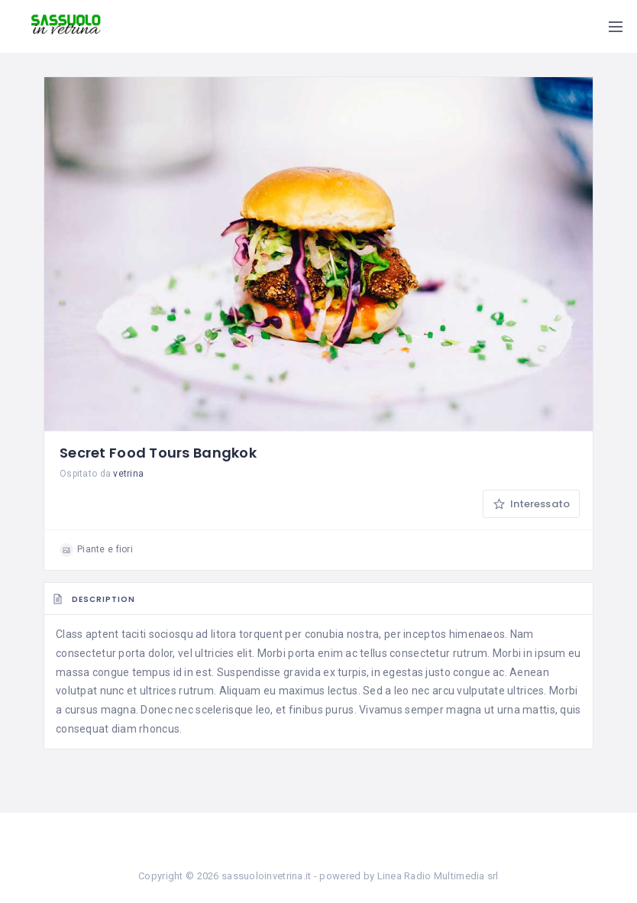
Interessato (531, 504)
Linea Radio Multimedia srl (438, 876)
